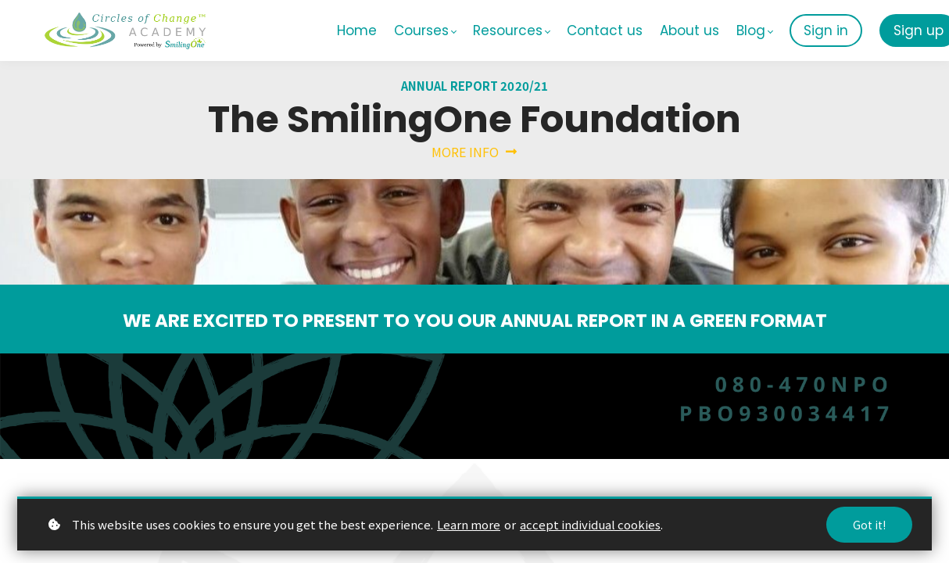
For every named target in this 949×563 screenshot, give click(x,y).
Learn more (468, 524)
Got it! (869, 525)
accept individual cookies (590, 524)
